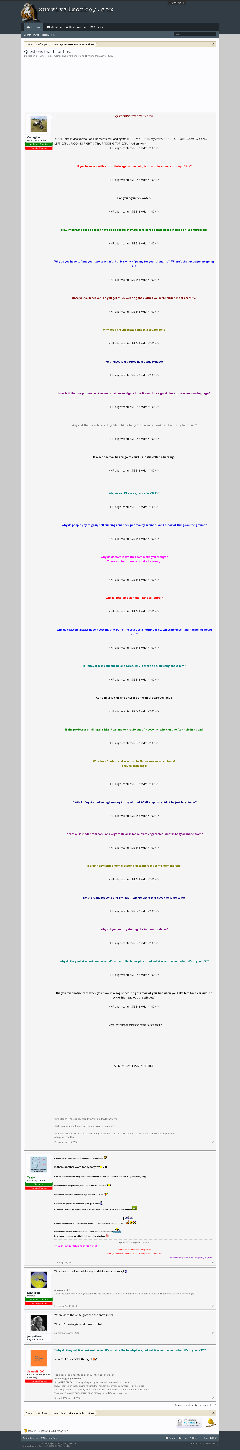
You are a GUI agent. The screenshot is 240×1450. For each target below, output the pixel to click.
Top (204, 1437)
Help (183, 1437)
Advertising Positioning (52, 1443)
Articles (98, 27)
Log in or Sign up (176, 2)
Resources (75, 27)
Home (193, 1437)
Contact (171, 1437)
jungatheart (35, 1336)
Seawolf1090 (60, 1398)
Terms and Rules (196, 1443)
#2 (213, 1262)
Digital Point (70, 1443)
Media (54, 27)
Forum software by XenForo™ (46, 1446)
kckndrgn (33, 1292)
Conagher (94, 55)
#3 (213, 1306)
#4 (213, 1333)
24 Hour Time (49, 1437)
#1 (213, 1142)
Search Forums (31, 34)
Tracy (57, 1262)
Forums (35, 27)
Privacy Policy (212, 1443)
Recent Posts (49, 34)
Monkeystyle (31, 1437)
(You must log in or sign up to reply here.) (195, 1405)
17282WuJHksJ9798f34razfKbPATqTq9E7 (48, 1431)
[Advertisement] (120, 82)
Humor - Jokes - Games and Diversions (58, 55)
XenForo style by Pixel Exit (84, 1446)
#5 (213, 1398)
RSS (213, 1437)
